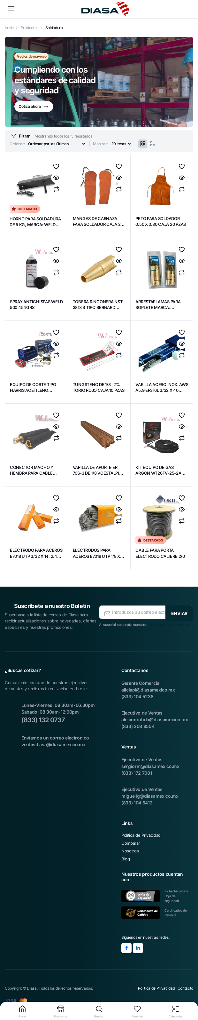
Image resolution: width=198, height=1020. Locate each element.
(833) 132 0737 (43, 719)
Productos (29, 27)
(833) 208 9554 (138, 725)
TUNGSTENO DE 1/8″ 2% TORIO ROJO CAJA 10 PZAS (99, 390)
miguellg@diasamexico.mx (150, 794)
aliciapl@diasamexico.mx (148, 688)
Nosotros (130, 849)
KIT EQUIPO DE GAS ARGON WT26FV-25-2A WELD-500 (160, 473)
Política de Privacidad (141, 833)
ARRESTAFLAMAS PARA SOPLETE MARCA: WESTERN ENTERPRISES (161, 307)
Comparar (56, 190)
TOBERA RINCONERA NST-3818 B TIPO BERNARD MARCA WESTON (95, 310)
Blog (125, 857)
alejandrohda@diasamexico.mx (154, 718)
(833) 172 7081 (136, 771)
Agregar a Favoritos (56, 167)
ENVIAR (179, 610)
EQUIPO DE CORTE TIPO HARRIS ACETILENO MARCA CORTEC (35, 390)
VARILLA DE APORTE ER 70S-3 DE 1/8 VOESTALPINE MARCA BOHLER (97, 476)
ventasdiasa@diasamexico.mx (53, 743)
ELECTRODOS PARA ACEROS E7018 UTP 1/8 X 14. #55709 (99, 556)
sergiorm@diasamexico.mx (150, 765)
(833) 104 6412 (137, 801)
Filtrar (20, 136)
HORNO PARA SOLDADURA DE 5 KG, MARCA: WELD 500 (32, 225)
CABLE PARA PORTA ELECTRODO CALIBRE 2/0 (157, 556)
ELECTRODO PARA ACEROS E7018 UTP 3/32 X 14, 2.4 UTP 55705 (36, 556)
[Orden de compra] (56, 144)
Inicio (9, 27)
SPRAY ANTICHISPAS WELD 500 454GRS (32, 305)
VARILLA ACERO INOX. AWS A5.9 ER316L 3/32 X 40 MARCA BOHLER (161, 390)
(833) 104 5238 (137, 695)
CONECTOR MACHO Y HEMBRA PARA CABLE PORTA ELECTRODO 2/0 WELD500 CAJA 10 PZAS (36, 476)
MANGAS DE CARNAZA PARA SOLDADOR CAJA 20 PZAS (97, 224)
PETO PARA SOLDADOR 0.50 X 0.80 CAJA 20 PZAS (160, 224)
